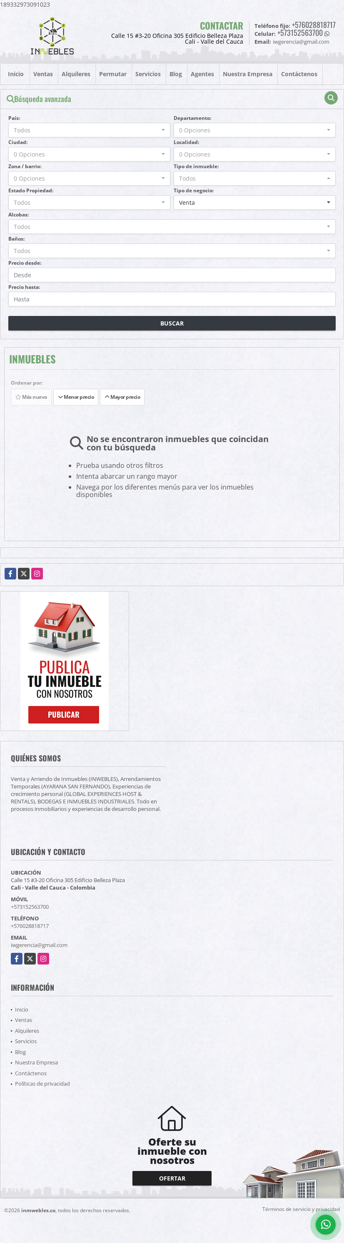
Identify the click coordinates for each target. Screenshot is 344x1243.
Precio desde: (24, 262)
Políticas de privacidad (42, 1083)
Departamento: (192, 118)
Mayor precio (122, 396)
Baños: (16, 238)
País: (14, 118)
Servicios (148, 74)
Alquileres (76, 74)
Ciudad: (17, 142)
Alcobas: (18, 214)
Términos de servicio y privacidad (301, 1209)
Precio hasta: (24, 287)
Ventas (43, 74)
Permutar (113, 74)
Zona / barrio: (24, 166)
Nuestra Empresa (247, 74)
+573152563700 (300, 32)
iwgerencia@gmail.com (39, 945)
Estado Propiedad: (30, 190)
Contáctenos (299, 74)
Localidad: (186, 142)
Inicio (16, 74)
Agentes (202, 74)
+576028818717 (314, 24)
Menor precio (76, 396)
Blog (176, 74)
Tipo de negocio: (194, 190)
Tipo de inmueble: (196, 166)
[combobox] (89, 130)
